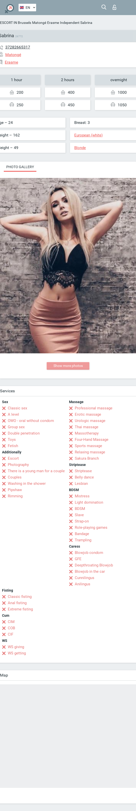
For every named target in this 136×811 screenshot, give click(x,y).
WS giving (16, 647)
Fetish (13, 446)
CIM (11, 621)
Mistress (82, 496)
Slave (79, 515)
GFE (78, 559)
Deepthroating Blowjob (94, 565)
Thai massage (86, 427)
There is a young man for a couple (36, 471)
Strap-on (82, 521)
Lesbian (81, 483)
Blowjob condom (89, 552)
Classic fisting (20, 596)
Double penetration (24, 433)
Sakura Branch (87, 458)
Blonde (80, 148)
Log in (114, 7)
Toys (12, 439)
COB (11, 628)
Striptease (83, 471)
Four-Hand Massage (91, 439)
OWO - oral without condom (31, 420)
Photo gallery (20, 167)
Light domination (89, 502)
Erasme (53, 23)
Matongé (39, 23)
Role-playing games (91, 527)
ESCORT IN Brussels (15, 23)
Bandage (82, 534)
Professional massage (93, 408)
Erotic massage (88, 414)
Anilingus (82, 584)
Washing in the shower (27, 483)
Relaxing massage (90, 452)
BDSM (80, 508)
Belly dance (84, 477)
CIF (10, 634)
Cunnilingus (84, 578)
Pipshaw (15, 490)
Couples (15, 477)
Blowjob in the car (90, 571)
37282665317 (17, 47)
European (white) (88, 135)
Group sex (16, 427)
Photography (18, 464)
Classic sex (17, 408)
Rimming (15, 496)
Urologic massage (90, 420)
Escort (13, 458)
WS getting (17, 653)
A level (13, 414)
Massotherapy (87, 433)
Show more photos (68, 366)
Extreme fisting (20, 609)
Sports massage (88, 446)
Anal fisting (17, 603)
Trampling (83, 540)
